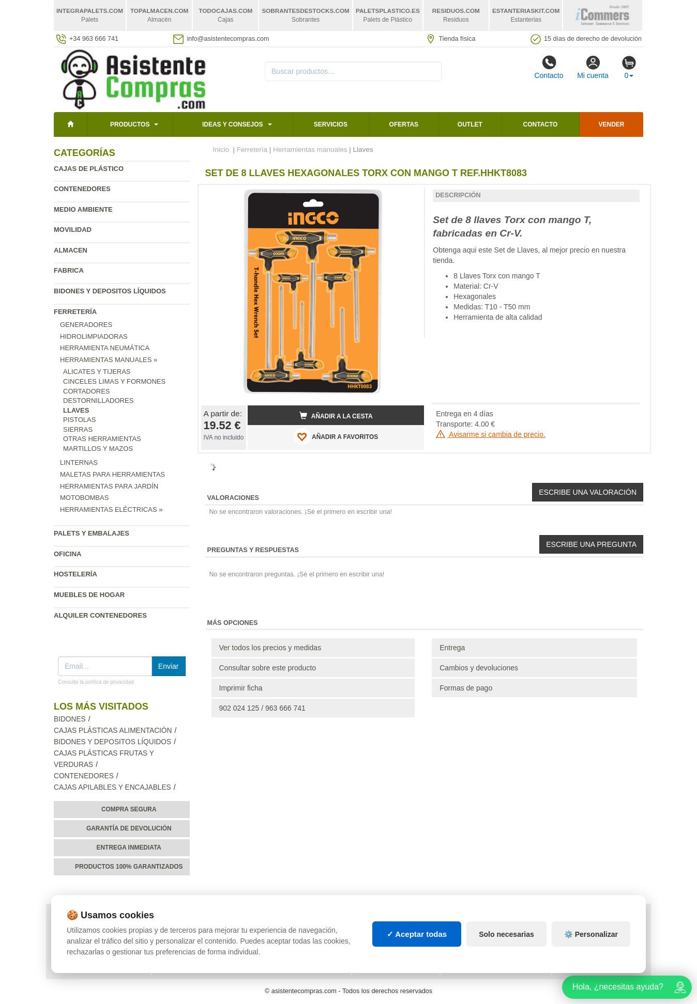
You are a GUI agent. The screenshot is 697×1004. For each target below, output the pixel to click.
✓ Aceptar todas (417, 934)
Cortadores (86, 391)
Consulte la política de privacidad (96, 682)
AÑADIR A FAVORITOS (336, 436)
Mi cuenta (593, 67)
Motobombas (84, 497)
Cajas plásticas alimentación (113, 730)
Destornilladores (98, 400)
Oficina (67, 554)
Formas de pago (466, 688)
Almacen (70, 250)
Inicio (221, 149)
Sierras (78, 429)
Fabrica (69, 270)
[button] (407, 197)
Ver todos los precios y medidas (270, 648)
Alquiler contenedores (100, 615)
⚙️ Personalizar (591, 934)
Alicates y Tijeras (97, 371)
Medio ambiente (83, 209)
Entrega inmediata (129, 847)
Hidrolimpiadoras (94, 336)
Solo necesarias (506, 934)
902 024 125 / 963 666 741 (262, 708)
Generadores (86, 324)
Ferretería (75, 312)
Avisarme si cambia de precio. (491, 434)
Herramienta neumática (104, 348)
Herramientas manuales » (108, 360)
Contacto (548, 67)
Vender (612, 124)
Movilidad (73, 229)
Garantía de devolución (129, 828)
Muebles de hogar (89, 595)
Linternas (79, 462)
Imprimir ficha (241, 688)
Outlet (470, 124)
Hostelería (75, 574)
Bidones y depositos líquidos (110, 291)
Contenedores (82, 189)
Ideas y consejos (232, 124)
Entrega (452, 648)
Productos (129, 124)
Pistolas (79, 419)
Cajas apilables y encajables (112, 787)
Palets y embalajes (91, 533)
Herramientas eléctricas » (111, 509)
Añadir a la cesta (336, 416)
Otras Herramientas (102, 439)
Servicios (330, 124)
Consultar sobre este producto (267, 668)
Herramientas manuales (310, 149)
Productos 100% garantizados (129, 866)
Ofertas (403, 124)
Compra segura (129, 809)
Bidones (70, 719)
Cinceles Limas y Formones (114, 381)
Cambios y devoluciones (479, 668)
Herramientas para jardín (109, 486)
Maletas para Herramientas (112, 474)
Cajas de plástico (89, 168)
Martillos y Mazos (98, 448)
